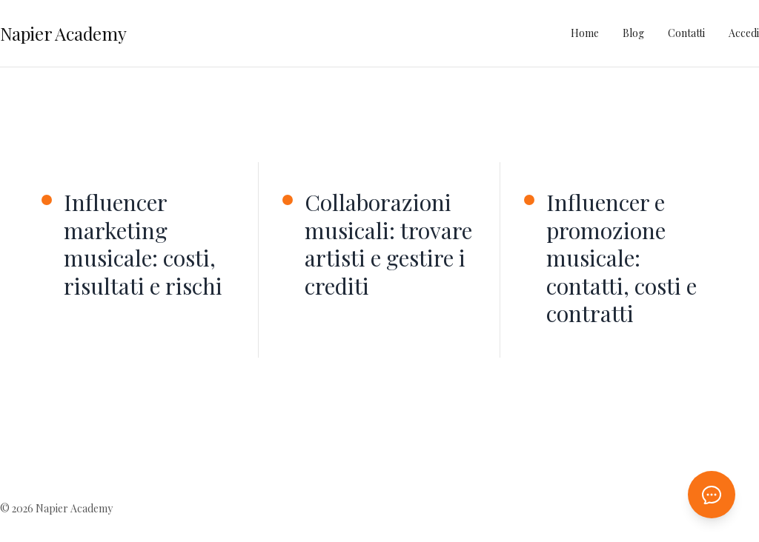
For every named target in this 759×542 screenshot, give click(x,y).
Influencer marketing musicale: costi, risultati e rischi (143, 244)
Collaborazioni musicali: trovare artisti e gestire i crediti (388, 244)
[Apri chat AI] (711, 494)
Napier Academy (63, 33)
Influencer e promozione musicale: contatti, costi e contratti (621, 258)
